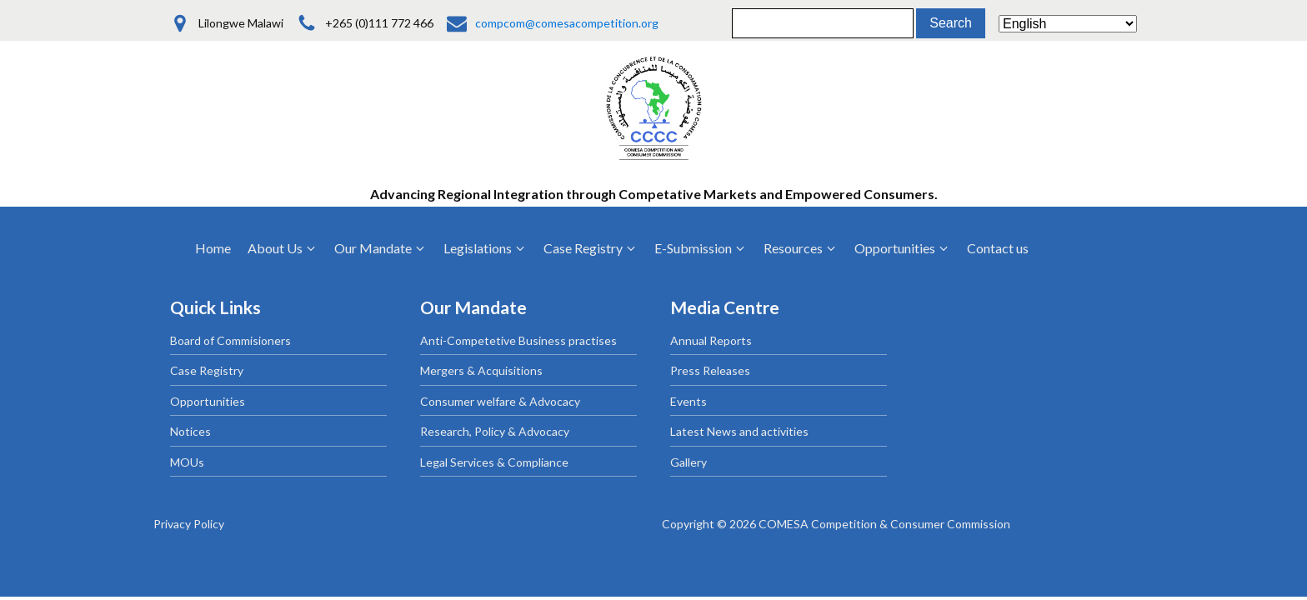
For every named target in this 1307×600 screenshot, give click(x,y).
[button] (282, 248)
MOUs (187, 462)
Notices (190, 431)
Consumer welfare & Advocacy (500, 401)
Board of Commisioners (230, 340)
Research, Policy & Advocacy (494, 431)
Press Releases (710, 370)
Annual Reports (711, 340)
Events (688, 401)
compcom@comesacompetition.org (567, 23)
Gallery (688, 462)
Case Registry (206, 370)
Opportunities (207, 401)
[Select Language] (1068, 23)
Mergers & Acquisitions (481, 370)
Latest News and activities (739, 431)
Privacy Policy (188, 524)
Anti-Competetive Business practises (518, 340)
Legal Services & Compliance (494, 462)
